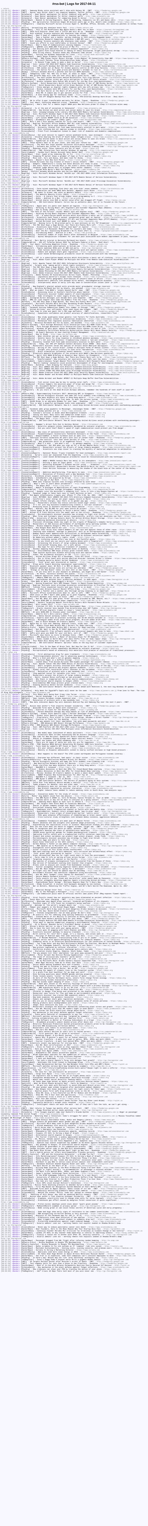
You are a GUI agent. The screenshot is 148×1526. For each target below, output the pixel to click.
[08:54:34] (6, 1278)
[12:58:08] (6, 1057)
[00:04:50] (6, 1521)
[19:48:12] (6, 241)
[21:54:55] (6, 87)
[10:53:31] (6, 1188)
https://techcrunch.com (102, 41)
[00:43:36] (6, 1498)
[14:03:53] (6, 868)
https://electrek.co (123, 1052)
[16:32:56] (6, 636)
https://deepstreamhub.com (101, 521)
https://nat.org (97, 609)
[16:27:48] (6, 655)
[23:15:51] (6, 45)
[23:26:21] (6, 34)
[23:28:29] (6, 27)
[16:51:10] (6, 609)
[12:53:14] (6, 1062)
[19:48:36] (6, 234)
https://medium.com (123, 1496)
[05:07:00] (6, 1372)
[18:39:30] (6, 381)
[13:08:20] (6, 1039)
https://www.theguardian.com (75, 574)
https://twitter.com (113, 1057)
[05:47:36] (6, 1358)
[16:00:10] (6, 701)
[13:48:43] (6, 921)
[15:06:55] (6, 765)
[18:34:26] (6, 395)
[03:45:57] (6, 1409)
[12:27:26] (6, 1087)
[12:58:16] (6, 1052)
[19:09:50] (6, 303)
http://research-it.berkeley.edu (108, 45)
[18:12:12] (6, 436)
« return (5, 9)
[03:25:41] (6, 1413)
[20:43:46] (6, 172)
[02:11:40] (6, 1439)
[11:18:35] (6, 1170)
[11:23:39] (6, 1167)
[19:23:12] (6, 275)
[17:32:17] (6, 526)
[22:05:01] (6, 75)
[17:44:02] (6, 508)
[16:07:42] (6, 691)
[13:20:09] (6, 1009)
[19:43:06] (6, 252)
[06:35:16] (6, 1331)
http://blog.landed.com (127, 1478)
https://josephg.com (88, 850)
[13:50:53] (6, 896)
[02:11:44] (6, 1436)
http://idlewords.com (82, 232)
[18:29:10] (6, 409)
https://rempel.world (70, 1317)
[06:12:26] (6, 1347)
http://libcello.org (107, 234)
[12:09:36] (6, 1114)
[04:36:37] (6, 1390)
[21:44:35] (6, 96)
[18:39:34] (6, 379)
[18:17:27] (6, 427)
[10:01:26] (6, 1243)
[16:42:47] (6, 618)
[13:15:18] (6, 1018)
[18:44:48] (6, 363)
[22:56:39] (6, 66)
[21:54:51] (6, 89)
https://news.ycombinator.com (126, 717)
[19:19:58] (6, 282)
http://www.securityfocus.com (112, 75)
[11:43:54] (6, 1147)
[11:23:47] (6, 1163)
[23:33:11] (6, 25)
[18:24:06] (6, 413)
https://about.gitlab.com (95, 294)
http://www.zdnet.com (123, 756)
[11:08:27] (6, 1177)
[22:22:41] (6, 71)
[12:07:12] (6, 1124)
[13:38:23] (6, 960)
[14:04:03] (6, 862)
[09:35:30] (6, 1259)
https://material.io (74, 1066)
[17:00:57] (6, 595)
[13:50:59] (6, 894)
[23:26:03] (6, 39)
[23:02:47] (6, 62)
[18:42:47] (6, 365)
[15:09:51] (6, 756)
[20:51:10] (6, 160)
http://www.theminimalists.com (114, 1388)
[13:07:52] (6, 1043)
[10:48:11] (6, 1206)
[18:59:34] (6, 342)
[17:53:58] (6, 473)
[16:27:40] (6, 662)
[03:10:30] (6, 1416)
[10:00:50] (6, 1246)
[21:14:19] (6, 121)
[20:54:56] (6, 149)
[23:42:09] (6, 20)
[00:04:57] (6, 1519)
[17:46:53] (6, 501)
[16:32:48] (6, 641)
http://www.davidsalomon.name (88, 142)
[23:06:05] (6, 52)
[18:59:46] (6, 335)
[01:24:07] (6, 1478)
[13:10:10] (6, 1032)
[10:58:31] (6, 1186)
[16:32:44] (6, 643)
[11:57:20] (6, 1133)
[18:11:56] (6, 441)
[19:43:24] (6, 250)
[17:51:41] (6, 485)
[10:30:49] (6, 1218)
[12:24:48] (6, 1094)
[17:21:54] (6, 556)
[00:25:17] (6, 1503)
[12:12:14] (6, 1112)
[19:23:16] (6, 273)
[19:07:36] (6, 314)
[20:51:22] (6, 151)
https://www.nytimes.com (67, 724)
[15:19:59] (6, 744)
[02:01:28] (6, 1455)
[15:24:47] (6, 737)
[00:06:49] (6, 1517)
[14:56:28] (6, 806)
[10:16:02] (6, 1234)
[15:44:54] (6, 719)
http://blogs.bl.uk (122, 43)
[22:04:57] (6, 78)
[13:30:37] (6, 974)
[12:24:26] (6, 1096)
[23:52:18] (6, 16)
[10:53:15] (6, 1197)
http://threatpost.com (101, 71)
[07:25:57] (6, 1319)
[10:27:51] (6, 1220)
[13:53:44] (6, 891)
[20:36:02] (6, 181)
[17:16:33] (6, 572)
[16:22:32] (6, 675)
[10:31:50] (6, 1216)
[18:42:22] (6, 370)
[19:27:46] (6, 271)
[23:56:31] (6, 11)
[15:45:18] (6, 717)
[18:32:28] (6, 399)
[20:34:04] (6, 183)
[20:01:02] (6, 204)
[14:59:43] (6, 793)
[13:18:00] (6, 1011)
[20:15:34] (6, 199)
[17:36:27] (6, 524)
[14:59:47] (6, 790)
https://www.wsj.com (102, 666)
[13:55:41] (6, 882)
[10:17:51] (6, 1229)
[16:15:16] (6, 687)
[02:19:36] (6, 1432)
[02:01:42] (6, 1446)
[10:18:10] (6, 1225)
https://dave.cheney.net (107, 813)
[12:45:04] (6, 1071)
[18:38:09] (6, 386)
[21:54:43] (6, 91)
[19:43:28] (6, 248)
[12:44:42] (6, 1075)
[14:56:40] (6, 797)
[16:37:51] (6, 622)
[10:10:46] (6, 1236)
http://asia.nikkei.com (93, 1406)
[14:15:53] (6, 848)
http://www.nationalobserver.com (95, 1262)
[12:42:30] (6, 1080)
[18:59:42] (6, 337)
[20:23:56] (6, 190)
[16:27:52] (6, 652)
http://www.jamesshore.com (74, 1259)
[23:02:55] (6, 57)
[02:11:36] (6, 1443)
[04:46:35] (6, 1383)
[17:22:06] (6, 547)
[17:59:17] (6, 464)
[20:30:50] (6, 186)
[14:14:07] (6, 850)
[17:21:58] (6, 554)
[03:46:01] (6, 1406)
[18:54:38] (6, 354)
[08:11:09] (6, 1296)
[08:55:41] (6, 1275)
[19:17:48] (6, 289)
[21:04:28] (6, 142)
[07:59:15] (6, 1305)
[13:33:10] (6, 970)
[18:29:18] (6, 406)
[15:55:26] (6, 708)
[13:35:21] (6, 967)
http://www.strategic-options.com (107, 110)
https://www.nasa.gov (105, 1342)
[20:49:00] (6, 165)
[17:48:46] (6, 494)
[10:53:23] (6, 1193)
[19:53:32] (6, 232)
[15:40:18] (6, 724)
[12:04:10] (6, 1126)
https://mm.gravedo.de (73, 236)
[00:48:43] (6, 1494)
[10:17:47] (6, 1232)
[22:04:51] (6, 82)
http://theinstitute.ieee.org (117, 1423)
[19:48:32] (6, 236)
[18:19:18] (6, 416)
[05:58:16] (6, 1351)
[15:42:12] (6, 721)
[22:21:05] (6, 73)
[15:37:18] (6, 728)
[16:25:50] (6, 666)
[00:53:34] (6, 1491)
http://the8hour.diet (89, 1312)
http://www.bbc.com (106, 889)
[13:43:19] (6, 940)
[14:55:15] (6, 811)
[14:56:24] (6, 809)
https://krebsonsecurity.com (90, 696)
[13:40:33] (6, 951)
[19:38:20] (6, 257)
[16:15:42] (6, 685)
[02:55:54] (6, 1420)
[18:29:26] (6, 402)
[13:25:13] (6, 1006)
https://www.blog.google (86, 436)
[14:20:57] (6, 839)
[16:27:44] (6, 657)
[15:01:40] (6, 777)
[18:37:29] (6, 388)
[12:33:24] (6, 1085)
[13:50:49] (6, 898)
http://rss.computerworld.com (123, 94)
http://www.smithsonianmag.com (84, 1068)
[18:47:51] (6, 360)
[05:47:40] (6, 1356)
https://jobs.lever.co (125, 248)
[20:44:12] (6, 167)
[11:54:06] (6, 1135)
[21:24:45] (6, 110)
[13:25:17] (6, 1004)
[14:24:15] (6, 834)
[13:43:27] (6, 935)
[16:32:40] (6, 645)
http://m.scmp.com (110, 1487)
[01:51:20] (6, 1464)
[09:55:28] (6, 1250)
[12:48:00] (6, 1068)
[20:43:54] (6, 170)
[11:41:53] (6, 1149)
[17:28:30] (6, 531)
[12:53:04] (6, 1066)
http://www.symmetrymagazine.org (90, 579)
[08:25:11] (6, 1285)
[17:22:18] (6, 535)
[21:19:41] (6, 112)
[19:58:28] (6, 206)
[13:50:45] (6, 903)
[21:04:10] (6, 144)
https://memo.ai (83, 112)
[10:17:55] (6, 1227)
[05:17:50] (6, 1367)
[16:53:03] (6, 599)
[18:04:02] (6, 457)
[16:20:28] (6, 682)
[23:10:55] (6, 48)
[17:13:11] (6, 577)
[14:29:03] (6, 822)
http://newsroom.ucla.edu (89, 462)
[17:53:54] (6, 475)
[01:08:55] (6, 1487)
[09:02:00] (6, 1273)
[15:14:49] (6, 749)
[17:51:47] (6, 480)
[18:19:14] (6, 418)
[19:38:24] (6, 255)
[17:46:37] (6, 503)
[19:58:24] (6, 211)
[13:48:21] (6, 926)
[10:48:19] (6, 1202)
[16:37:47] (6, 625)
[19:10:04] (6, 296)
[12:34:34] (6, 1082)
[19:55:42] (6, 227)
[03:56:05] (6, 1402)
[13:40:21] (6, 954)
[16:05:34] (6, 694)
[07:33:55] (6, 1317)
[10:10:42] (6, 1239)
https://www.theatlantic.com (101, 1121)
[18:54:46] (6, 349)
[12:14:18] (6, 1105)
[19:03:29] (6, 317)
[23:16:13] (6, 43)
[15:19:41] (6, 747)
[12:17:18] (6, 1101)
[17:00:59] (6, 593)
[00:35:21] (6, 1501)
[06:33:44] (6, 1333)
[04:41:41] (6, 1386)
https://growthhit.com (114, 1473)
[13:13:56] (6, 1027)
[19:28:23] (6, 268)
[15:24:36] (6, 740)
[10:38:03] (6, 1213)
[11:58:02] (6, 1131)
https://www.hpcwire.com (127, 68)
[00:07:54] (6, 1512)
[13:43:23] (6, 937)
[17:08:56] (6, 579)
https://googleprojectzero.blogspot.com (113, 275)
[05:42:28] (6, 1363)
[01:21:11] (6, 1480)
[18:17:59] (6, 425)
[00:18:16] (6, 1505)
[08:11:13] (6, 1294)
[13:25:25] (6, 1000)
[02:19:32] (6, 1434)
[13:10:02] (6, 1036)
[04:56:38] (6, 1379)
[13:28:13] (6, 993)
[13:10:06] (6, 1034)
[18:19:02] (6, 422)
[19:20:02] (6, 280)
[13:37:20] (6, 963)
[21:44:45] (6, 94)
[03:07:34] (6, 1418)
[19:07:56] (6, 308)
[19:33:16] (6, 264)
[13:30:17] (6, 988)
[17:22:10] (6, 542)
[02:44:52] (6, 1425)
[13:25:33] (6, 995)
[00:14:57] (6, 1508)
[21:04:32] (6, 140)
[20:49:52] (6, 163)
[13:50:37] (6, 912)
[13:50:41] (6, 908)
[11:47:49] (6, 1140)
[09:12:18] (6, 1271)
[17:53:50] (6, 478)
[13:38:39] (6, 958)
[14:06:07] (6, 859)
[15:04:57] (6, 767)
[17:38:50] (6, 510)
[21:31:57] (6, 103)
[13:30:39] (6, 972)
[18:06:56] (6, 445)
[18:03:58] (6, 459)
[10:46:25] (6, 1209)
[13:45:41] (6, 928)
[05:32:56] (6, 1365)
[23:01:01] (6, 64)
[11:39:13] (6, 1151)
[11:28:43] (6, 1158)
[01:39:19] (6, 1473)
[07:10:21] (6, 1321)
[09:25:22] (6, 1266)
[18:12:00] (6, 439)
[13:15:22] (6, 1016)
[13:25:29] (6, 997)
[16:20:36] (6, 678)
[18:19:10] (6, 420)
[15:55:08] (6, 714)
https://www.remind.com (129, 22)
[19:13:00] (6, 294)
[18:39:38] (6, 374)
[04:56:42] (6, 1377)
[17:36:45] (6, 521)
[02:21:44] (6, 1429)
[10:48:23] (6, 1200)
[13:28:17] (6, 990)
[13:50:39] (6, 910)
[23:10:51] (6, 50)
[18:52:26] (6, 358)
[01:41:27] (6, 1466)
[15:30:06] (6, 735)
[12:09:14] (6, 1119)
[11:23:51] (6, 1160)
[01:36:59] (6, 1475)
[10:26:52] (6, 1223)
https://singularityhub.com (110, 774)
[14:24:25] (6, 832)
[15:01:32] (6, 786)
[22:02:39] (6, 85)
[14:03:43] (6, 871)
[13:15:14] (6, 1020)
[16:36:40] (6, 629)
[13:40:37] (6, 947)
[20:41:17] (6, 174)
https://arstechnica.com (122, 80)
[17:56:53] (6, 471)
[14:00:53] (6, 878)
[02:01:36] (6, 1448)
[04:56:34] (6, 1381)
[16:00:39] (6, 696)
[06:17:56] (6, 1342)
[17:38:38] (6, 519)
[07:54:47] (6, 1308)
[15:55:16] (6, 710)
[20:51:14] (6, 156)
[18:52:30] (6, 356)
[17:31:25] (6, 528)
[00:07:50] (6, 1514)
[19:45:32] (6, 245)
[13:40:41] (6, 944)
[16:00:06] (6, 703)
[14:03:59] (6, 864)
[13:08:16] (6, 1041)
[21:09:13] (6, 135)
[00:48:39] (6, 1496)
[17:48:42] (6, 496)
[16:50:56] (6, 611)
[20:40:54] (6, 176)
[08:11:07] (6, 1298)
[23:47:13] (6, 18)
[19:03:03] (6, 319)
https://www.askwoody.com (105, 85)
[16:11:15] (6, 689)
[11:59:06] (6, 1128)
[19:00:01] (6, 328)
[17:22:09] (6, 544)
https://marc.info (67, 919)
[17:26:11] (6, 533)
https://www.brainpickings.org (86, 735)
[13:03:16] (6, 1048)
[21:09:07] (6, 137)
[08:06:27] (6, 1301)
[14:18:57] (6, 841)
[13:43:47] (6, 931)
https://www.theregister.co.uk (114, 694)
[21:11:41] (6, 124)
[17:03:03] (6, 590)
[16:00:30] (6, 698)
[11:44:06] (6, 1144)
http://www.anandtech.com (86, 933)
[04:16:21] (6, 1393)
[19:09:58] (6, 298)
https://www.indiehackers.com (88, 572)
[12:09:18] (6, 1117)
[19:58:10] (6, 225)
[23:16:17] (6, 41)
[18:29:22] (6, 404)
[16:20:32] (6, 680)
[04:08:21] (6, 1395)
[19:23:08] (6, 278)
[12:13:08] (6, 1108)
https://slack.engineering (70, 167)
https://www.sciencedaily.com (122, 151)
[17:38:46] (6, 512)
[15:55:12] (6, 712)
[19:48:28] (6, 239)
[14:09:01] (6, 855)
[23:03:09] (6, 55)
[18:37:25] (6, 390)
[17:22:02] (6, 551)
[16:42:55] (6, 616)
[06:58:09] (6, 1328)
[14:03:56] (6, 866)
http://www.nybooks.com (79, 834)
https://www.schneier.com (101, 910)
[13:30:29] (6, 979)
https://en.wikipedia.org (82, 1050)
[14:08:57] (6, 857)
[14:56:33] (6, 802)
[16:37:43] (6, 627)
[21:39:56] (6, 98)
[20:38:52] (6, 179)
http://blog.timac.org (95, 1457)
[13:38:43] (6, 956)
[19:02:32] (6, 326)
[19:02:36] (6, 324)
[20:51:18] (6, 153)
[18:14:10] (6, 432)
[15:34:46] (6, 733)
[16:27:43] (6, 659)
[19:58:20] (6, 216)
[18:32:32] (6, 397)
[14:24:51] (6, 827)
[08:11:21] (6, 1289)
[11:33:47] (6, 1156)
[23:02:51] (6, 59)
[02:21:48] (6, 1427)
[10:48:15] (6, 1204)
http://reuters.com (113, 1494)
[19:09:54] (6, 301)
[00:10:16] (6, 1510)
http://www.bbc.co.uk (105, 703)
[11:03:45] (6, 1181)
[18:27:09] (6, 411)
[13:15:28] (6, 1013)
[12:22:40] (6, 1098)
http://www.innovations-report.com (119, 535)
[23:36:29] (6, 22)
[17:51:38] (6, 489)
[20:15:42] (6, 195)
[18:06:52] (6, 448)
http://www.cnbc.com (126, 1505)
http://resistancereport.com (126, 793)
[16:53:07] (6, 597)
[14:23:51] (6, 836)
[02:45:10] (6, 1423)
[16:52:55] (6, 606)
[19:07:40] (6, 310)
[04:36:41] (6, 1388)
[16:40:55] (6, 620)
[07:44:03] (6, 1312)
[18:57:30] (6, 347)
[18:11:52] (6, 443)
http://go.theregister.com (13, 29)
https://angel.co (93, 1266)
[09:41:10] (6, 1257)
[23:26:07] (6, 36)
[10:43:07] (6, 1211)
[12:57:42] (6, 1059)
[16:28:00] (6, 648)
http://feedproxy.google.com (108, 11)
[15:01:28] (6, 788)
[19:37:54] (6, 259)
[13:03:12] (6, 1050)
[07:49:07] (6, 1310)
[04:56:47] (6, 1374)
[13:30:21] (6, 986)
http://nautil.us (121, 1246)
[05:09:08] (6, 1370)
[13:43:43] (6, 933)
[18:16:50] (6, 429)
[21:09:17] (6, 131)
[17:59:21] (6, 462)
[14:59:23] (6, 795)
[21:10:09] (6, 128)
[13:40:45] (6, 942)
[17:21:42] (6, 565)
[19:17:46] (6, 291)
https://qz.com (116, 685)
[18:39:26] (6, 383)
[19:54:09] (6, 229)
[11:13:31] (6, 1174)
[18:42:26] (6, 367)
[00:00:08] (6, 1524)
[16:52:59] (6, 604)
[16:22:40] (6, 673)
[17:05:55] (6, 588)
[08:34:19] (6, 1282)
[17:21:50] (6, 558)
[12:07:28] (6, 1121)
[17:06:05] (6, 586)
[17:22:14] (6, 537)
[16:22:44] (6, 671)
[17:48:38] (6, 498)
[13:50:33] (6, 917)
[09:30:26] (6, 1262)
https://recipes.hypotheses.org (90, 790)
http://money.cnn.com (116, 239)
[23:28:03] (6, 32)
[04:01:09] (6, 1400)
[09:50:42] (6, 1252)
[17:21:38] (6, 567)
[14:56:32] (6, 804)
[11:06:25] (6, 1179)
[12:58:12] (6, 1055)
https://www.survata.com (88, 1498)
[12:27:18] (6, 1089)
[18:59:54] (6, 331)
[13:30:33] (6, 977)
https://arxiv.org (101, 583)
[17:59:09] (6, 466)
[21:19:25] (6, 114)
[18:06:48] (6, 452)
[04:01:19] (6, 1397)
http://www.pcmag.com (117, 698)
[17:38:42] (6, 517)
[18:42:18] (6, 372)
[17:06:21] (6, 583)
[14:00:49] (6, 880)
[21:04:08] (6, 147)
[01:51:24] (6, 1462)
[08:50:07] (6, 1280)
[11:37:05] (6, 1154)
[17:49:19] (6, 491)
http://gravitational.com (107, 273)
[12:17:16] (6, 1103)
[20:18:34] (6, 193)
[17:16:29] (6, 574)
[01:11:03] (6, 1482)
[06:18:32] (6, 1337)
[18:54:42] (6, 351)
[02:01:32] (6, 1452)
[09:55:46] (6, 1248)
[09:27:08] (6, 1264)
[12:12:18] (6, 1110)
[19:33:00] (6, 266)
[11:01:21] (6, 1183)
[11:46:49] (6, 1142)
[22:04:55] (6, 80)
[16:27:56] (6, 650)
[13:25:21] (6, 1002)
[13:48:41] (6, 924)
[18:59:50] (6, 333)
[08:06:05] (6, 1303)
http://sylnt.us (82, 66)
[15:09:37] (6, 758)
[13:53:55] (6, 887)
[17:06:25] (6, 581)
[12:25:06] (6, 1091)
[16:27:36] (6, 664)
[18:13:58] (6, 434)
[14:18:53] (6, 845)
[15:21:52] (6, 742)
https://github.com (112, 1310)
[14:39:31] (6, 813)
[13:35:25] (6, 965)
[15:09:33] (6, 760)
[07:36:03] (6, 1314)
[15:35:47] (6, 731)
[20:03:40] (6, 202)
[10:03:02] (6, 1241)
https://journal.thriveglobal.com (113, 34)
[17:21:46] (6, 560)
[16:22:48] (6, 668)
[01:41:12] (6, 1471)
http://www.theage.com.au (126, 1402)
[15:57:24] (6, 705)
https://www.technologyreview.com (115, 268)
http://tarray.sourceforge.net (90, 183)
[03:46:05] (6, 1404)
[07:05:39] (6, 1324)
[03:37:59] (6, 1411)
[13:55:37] (6, 885)
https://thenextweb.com (123, 1039)
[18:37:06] (6, 393)
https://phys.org (126, 25)
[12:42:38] (6, 1078)
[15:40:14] (6, 726)
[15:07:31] (6, 763)
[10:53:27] (6, 1190)
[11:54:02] (6, 1137)
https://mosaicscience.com (133, 1280)
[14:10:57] (6, 852)
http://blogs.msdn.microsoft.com (93, 64)
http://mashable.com (88, 264)
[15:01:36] (6, 779)
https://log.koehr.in (63, 501)
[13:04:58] (6, 1045)
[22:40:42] (6, 68)
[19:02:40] (6, 321)
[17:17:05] (6, 570)
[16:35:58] (6, 632)
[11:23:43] (6, 1165)
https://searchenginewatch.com (96, 816)
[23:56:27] (6, 13)
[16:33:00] (6, 634)
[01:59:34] (6, 1457)
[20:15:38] (6, 197)
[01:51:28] (6, 1459)
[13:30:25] (6, 983)
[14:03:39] (6, 873)
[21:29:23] (6, 105)
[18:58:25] (6, 344)
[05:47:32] (6, 1360)
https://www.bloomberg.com (93, 140)
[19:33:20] (6, 262)
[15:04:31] (6, 770)
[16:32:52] (6, 639)
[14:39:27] (6, 816)
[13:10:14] (6, 1029)
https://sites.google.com (80, 190)
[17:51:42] (6, 482)
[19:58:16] (6, 220)
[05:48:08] (6, 1354)
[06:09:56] (6, 1349)
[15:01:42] (6, 774)
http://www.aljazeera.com (103, 16)
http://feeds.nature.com (81, 32)
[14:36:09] (6, 818)
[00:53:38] (6, 1489)
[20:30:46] (6, 188)
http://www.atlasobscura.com (70, 1234)
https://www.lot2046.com (126, 257)
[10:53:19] (6, 1195)
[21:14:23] (6, 119)
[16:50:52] (6, 613)
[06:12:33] (6, 1344)
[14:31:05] (6, 820)
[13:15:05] (6, 1025)
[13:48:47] (6, 919)
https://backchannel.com (81, 632)
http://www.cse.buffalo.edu (71, 250)
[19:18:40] (6, 287)
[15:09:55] (6, 754)
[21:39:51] (6, 101)
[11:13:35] (6, 1172)
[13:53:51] (6, 889)
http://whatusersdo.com (103, 397)
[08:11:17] (6, 1291)
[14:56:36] (6, 800)
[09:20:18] (6, 1268)
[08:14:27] (6, 1287)
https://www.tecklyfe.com (90, 744)
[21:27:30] (6, 108)
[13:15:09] (6, 1023)
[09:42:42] (6, 1255)
